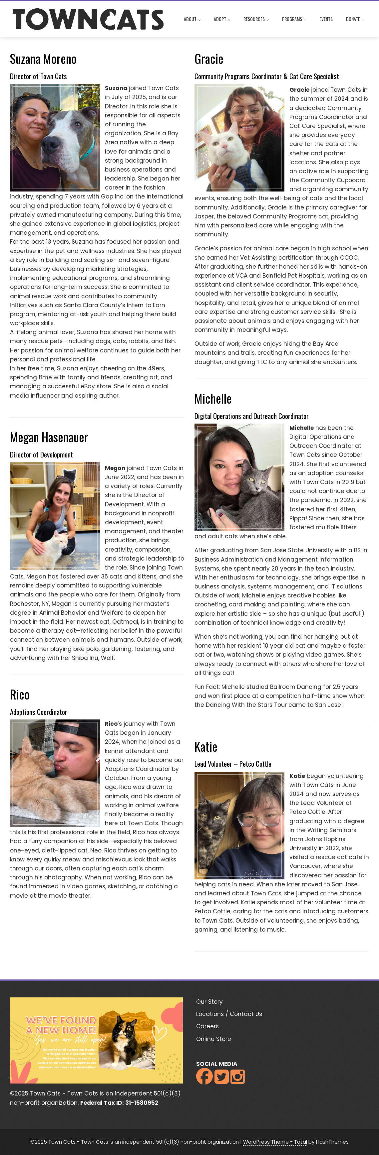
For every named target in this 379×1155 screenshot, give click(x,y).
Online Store (213, 1039)
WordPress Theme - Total (275, 1141)
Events (326, 18)
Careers (207, 1026)
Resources (256, 20)
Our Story (209, 1002)
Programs (294, 20)
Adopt (222, 20)
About (192, 20)
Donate (355, 20)
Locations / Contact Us (229, 1014)
